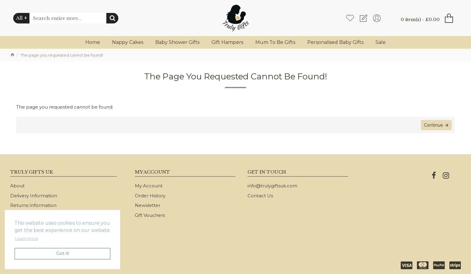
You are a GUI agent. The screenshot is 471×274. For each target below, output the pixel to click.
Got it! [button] (62, 253)
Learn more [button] (26, 238)
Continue (433, 125)
